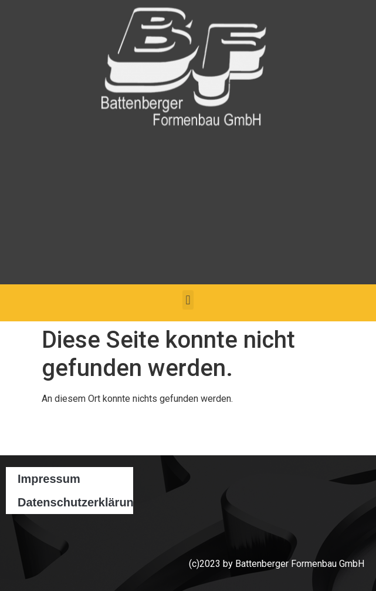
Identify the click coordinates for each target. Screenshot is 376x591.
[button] (188, 300)
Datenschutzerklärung (75, 502)
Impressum (49, 478)
